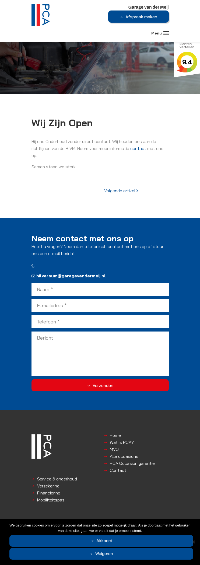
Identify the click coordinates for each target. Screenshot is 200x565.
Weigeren (104, 553)
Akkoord (104, 540)
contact (138, 148)
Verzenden (103, 385)
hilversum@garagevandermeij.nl (68, 275)
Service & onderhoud (57, 479)
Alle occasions (124, 456)
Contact (118, 470)
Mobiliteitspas (51, 500)
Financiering (48, 493)
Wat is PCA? (122, 442)
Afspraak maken (141, 16)
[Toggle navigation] (166, 33)
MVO (114, 449)
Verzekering (48, 486)
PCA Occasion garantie (132, 463)
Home (115, 435)
